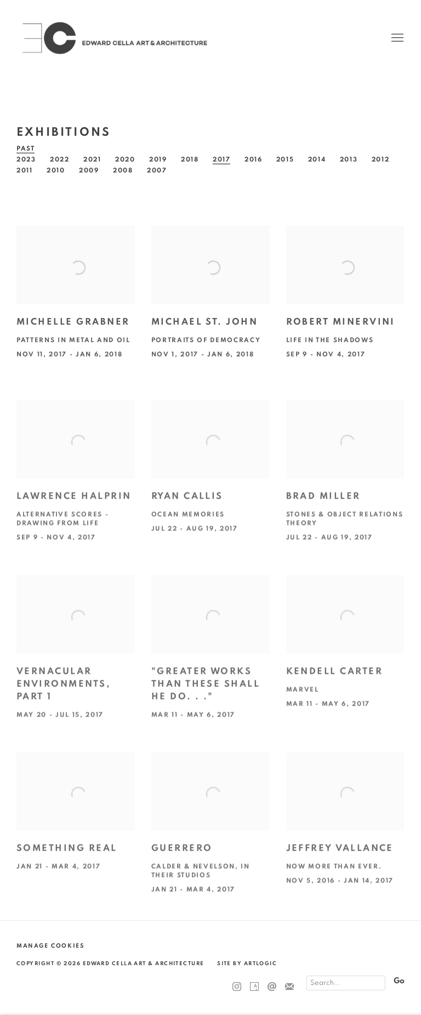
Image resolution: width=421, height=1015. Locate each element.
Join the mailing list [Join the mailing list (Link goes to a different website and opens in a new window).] (289, 987)
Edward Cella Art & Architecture (115, 38)
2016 (253, 159)
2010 (56, 170)
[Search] (345, 983)
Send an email (271, 987)
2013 (349, 159)
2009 (89, 170)
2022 (60, 159)
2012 (381, 159)
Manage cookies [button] (50, 946)
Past (25, 148)
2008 (123, 170)
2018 (190, 159)
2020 (125, 159)
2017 (222, 159)
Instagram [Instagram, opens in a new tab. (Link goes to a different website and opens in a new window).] (236, 987)
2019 (158, 159)
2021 (92, 159)
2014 (317, 159)
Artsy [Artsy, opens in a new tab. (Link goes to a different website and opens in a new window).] (254, 987)
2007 (157, 170)
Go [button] (399, 981)
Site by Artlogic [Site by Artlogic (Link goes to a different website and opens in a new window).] (247, 963)
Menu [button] (396, 38)
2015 (285, 159)
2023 (26, 159)
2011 (24, 170)
